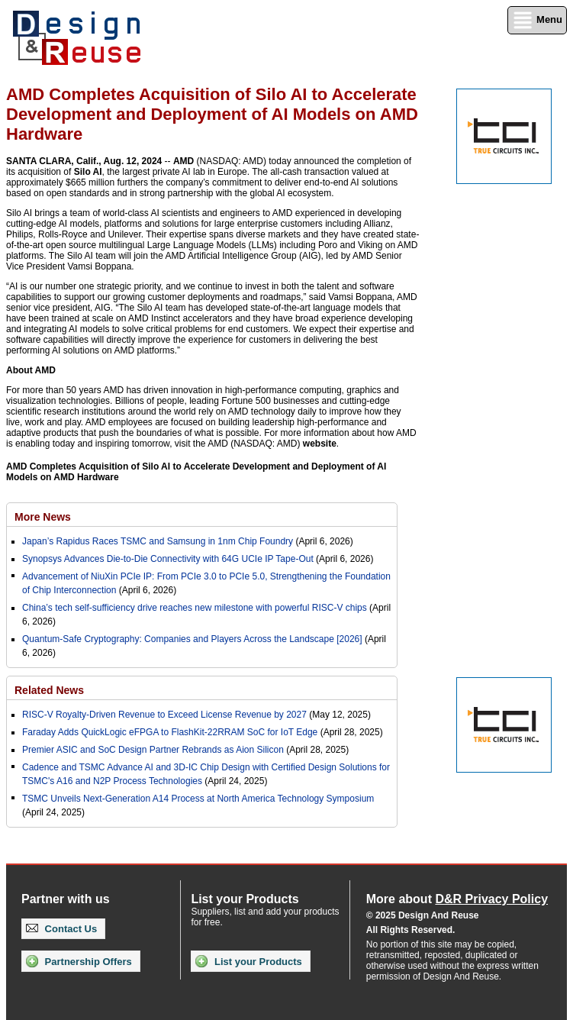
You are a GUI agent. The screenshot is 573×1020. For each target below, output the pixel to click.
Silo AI (88, 171)
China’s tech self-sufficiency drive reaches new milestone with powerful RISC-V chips (194, 607)
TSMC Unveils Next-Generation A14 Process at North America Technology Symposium (198, 798)
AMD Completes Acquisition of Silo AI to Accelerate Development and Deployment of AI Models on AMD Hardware (196, 472)
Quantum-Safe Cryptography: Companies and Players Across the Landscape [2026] (192, 639)
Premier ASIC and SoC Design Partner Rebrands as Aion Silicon (154, 749)
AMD (183, 161)
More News (42, 517)
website (319, 443)
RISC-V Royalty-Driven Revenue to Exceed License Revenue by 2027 (164, 714)
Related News (49, 690)
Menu (537, 20)
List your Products (248, 961)
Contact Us (61, 928)
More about (457, 898)
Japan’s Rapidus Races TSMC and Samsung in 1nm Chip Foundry (157, 541)
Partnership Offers (79, 961)
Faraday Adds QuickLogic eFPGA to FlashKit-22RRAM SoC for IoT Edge (169, 732)
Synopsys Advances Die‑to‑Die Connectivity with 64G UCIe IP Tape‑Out (168, 559)
